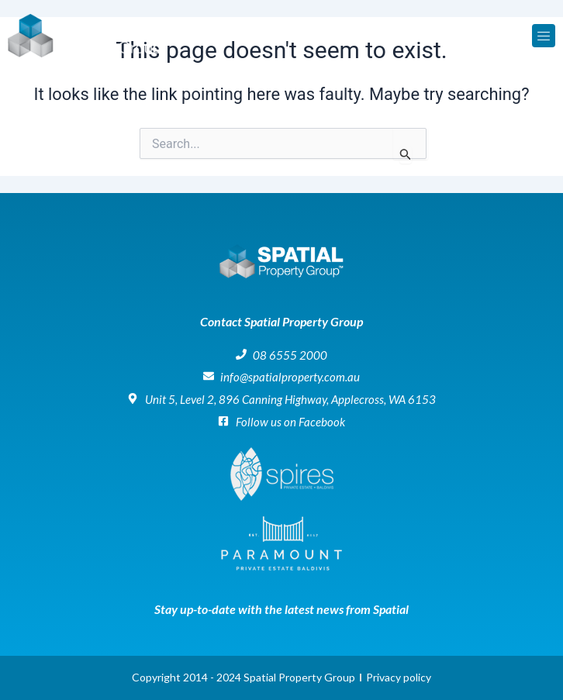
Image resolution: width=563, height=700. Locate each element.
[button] (543, 35)
